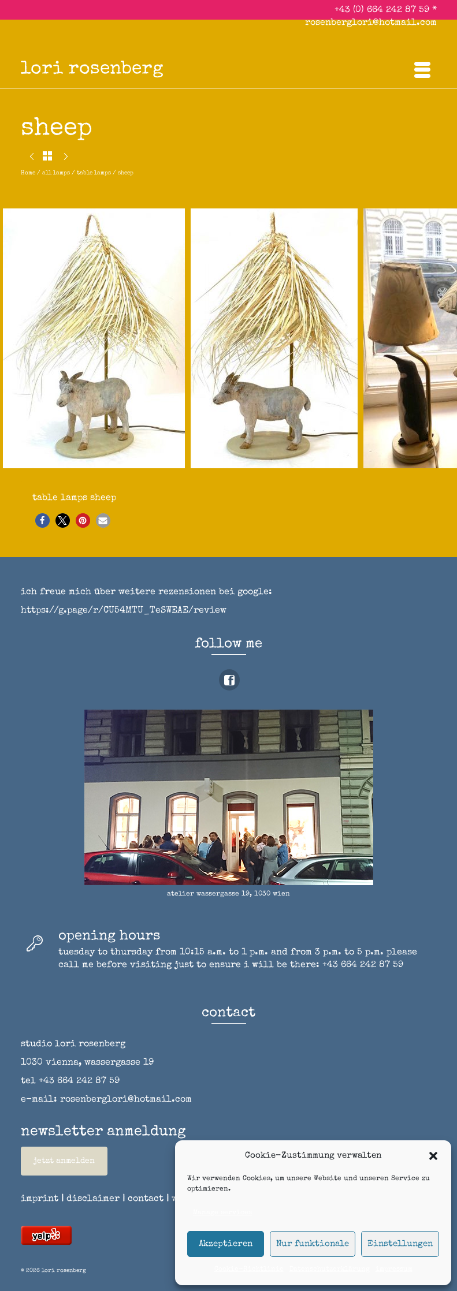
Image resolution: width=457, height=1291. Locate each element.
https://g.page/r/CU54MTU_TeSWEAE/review (123, 610)
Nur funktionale (312, 1244)
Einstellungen (400, 1244)
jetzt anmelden (64, 1161)
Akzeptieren (225, 1244)
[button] (433, 1156)
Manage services (222, 1213)
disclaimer (93, 1199)
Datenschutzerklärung (329, 1269)
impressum (394, 1269)
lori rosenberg (92, 69)
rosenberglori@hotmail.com (371, 23)
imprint (39, 1199)
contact (150, 1199)
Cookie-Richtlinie (249, 1269)
